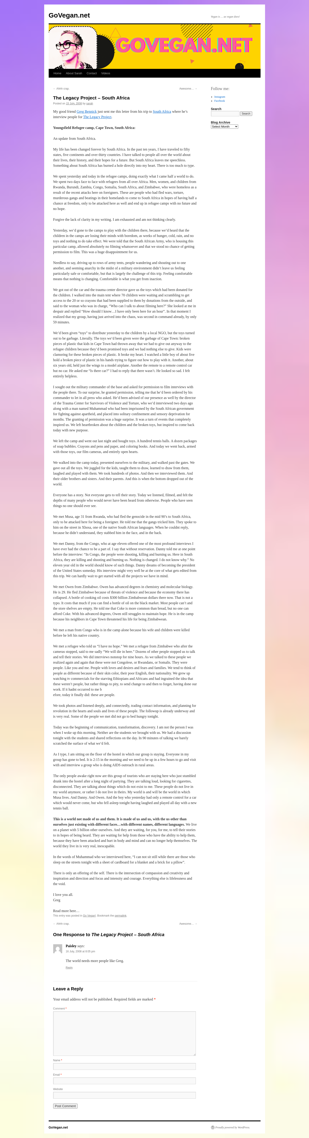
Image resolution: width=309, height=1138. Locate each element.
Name (57, 1060)
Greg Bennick (87, 111)
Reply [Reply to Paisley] (69, 967)
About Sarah (74, 73)
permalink (120, 915)
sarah (89, 103)
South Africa (162, 111)
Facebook (219, 100)
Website (58, 1089)
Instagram (219, 96)
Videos (105, 73)
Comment (60, 1008)
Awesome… (188, 88)
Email (57, 1074)
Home (58, 73)
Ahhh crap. (61, 88)
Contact (92, 73)
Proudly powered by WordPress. (232, 1127)
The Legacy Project (97, 117)
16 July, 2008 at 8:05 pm (80, 951)
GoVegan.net (69, 15)
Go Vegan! (89, 915)
